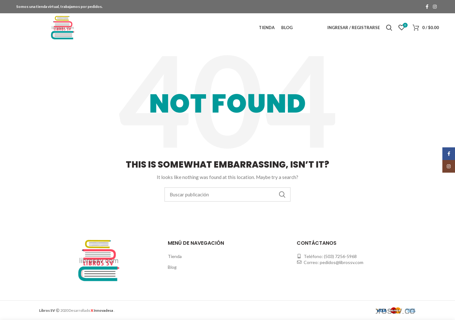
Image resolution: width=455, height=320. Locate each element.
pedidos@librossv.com (341, 262)
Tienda (175, 256)
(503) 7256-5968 (340, 256)
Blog (172, 267)
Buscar (282, 194)
